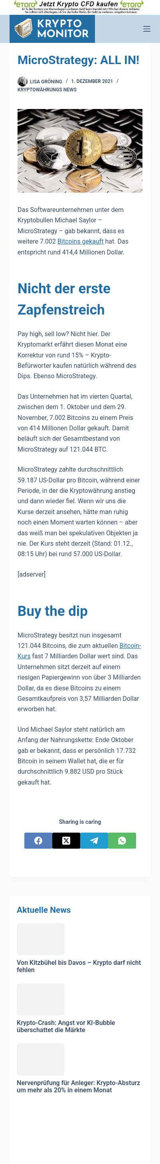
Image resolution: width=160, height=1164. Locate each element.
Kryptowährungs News (47, 90)
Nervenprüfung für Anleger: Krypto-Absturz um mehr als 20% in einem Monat (78, 1086)
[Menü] (146, 28)
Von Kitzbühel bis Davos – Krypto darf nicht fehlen (79, 966)
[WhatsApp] (122, 841)
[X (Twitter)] (66, 841)
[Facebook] (38, 841)
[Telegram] (94, 841)
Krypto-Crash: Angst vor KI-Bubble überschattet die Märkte (66, 1026)
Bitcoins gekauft (80, 241)
